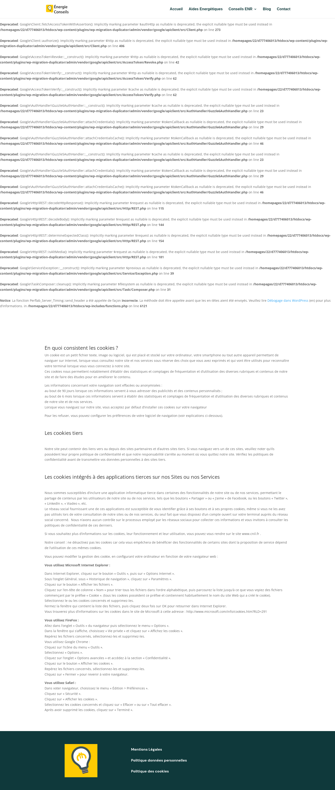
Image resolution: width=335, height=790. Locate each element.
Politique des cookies (150, 771)
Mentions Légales (146, 749)
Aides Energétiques (206, 9)
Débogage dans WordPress (287, 300)
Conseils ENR (240, 9)
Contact (283, 9)
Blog (267, 9)
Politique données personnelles (159, 760)
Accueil (176, 9)
